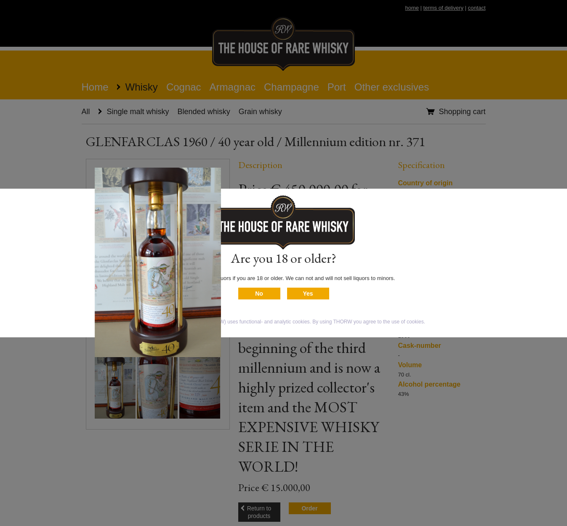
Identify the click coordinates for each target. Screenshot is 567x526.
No (259, 293)
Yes (308, 293)
